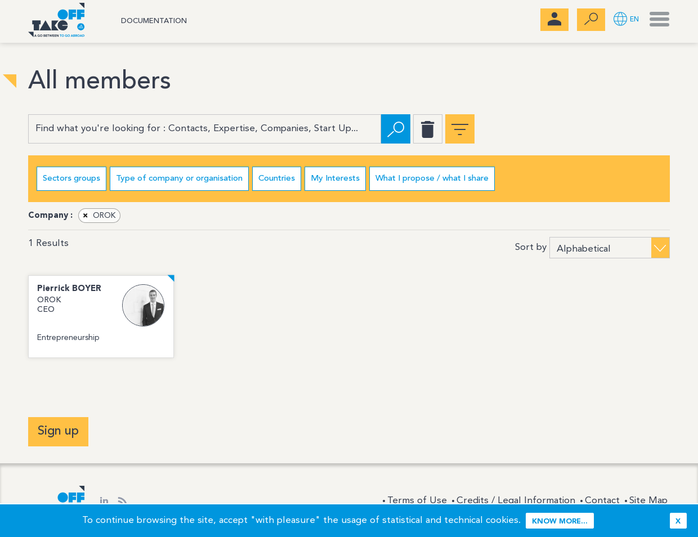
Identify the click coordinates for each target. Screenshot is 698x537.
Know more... (560, 521)
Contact (602, 500)
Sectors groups (71, 178)
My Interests (335, 178)
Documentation (154, 21)
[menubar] (554, 19)
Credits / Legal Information (516, 500)
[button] (626, 20)
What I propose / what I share (432, 178)
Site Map (648, 500)
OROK (97, 215)
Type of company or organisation (179, 178)
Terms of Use (417, 500)
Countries (276, 178)
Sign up (58, 431)
